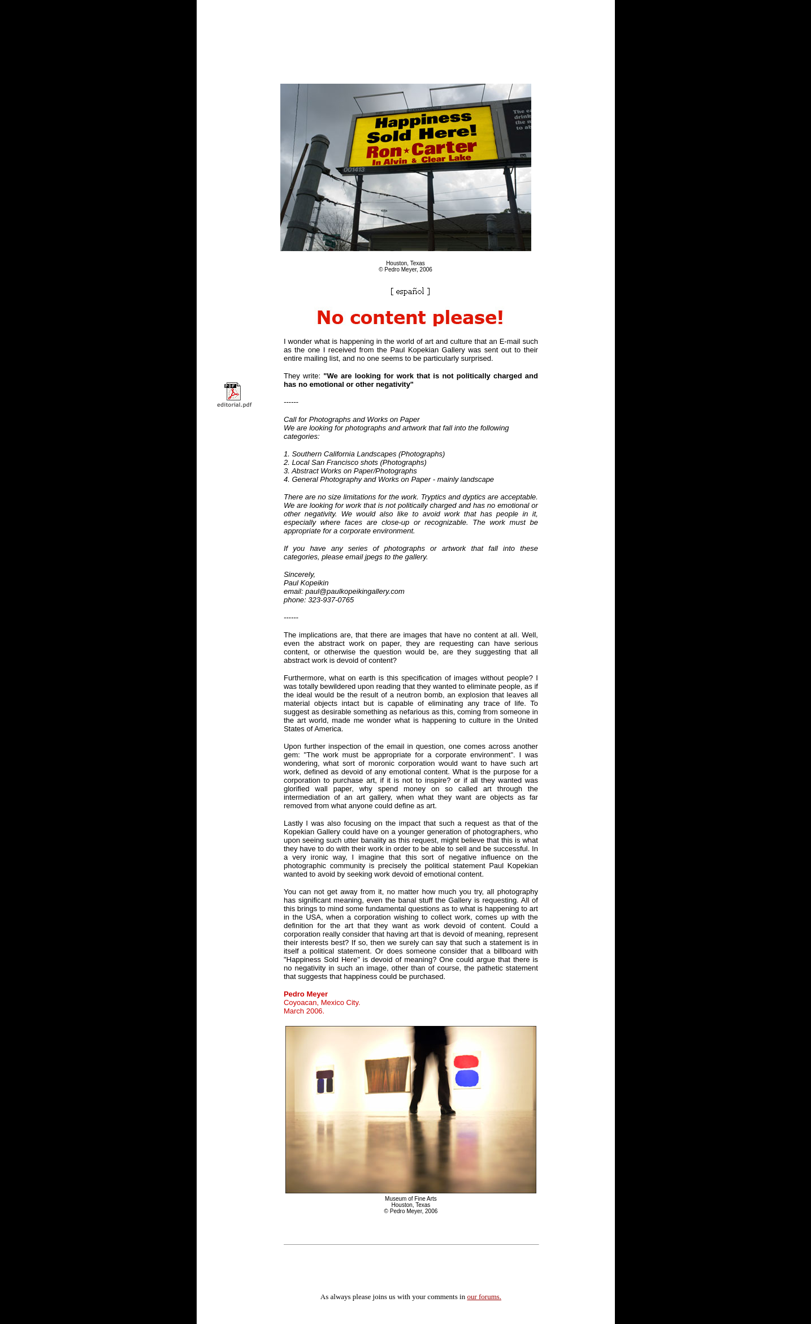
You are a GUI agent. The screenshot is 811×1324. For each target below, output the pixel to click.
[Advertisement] (406, 27)
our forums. (484, 1296)
